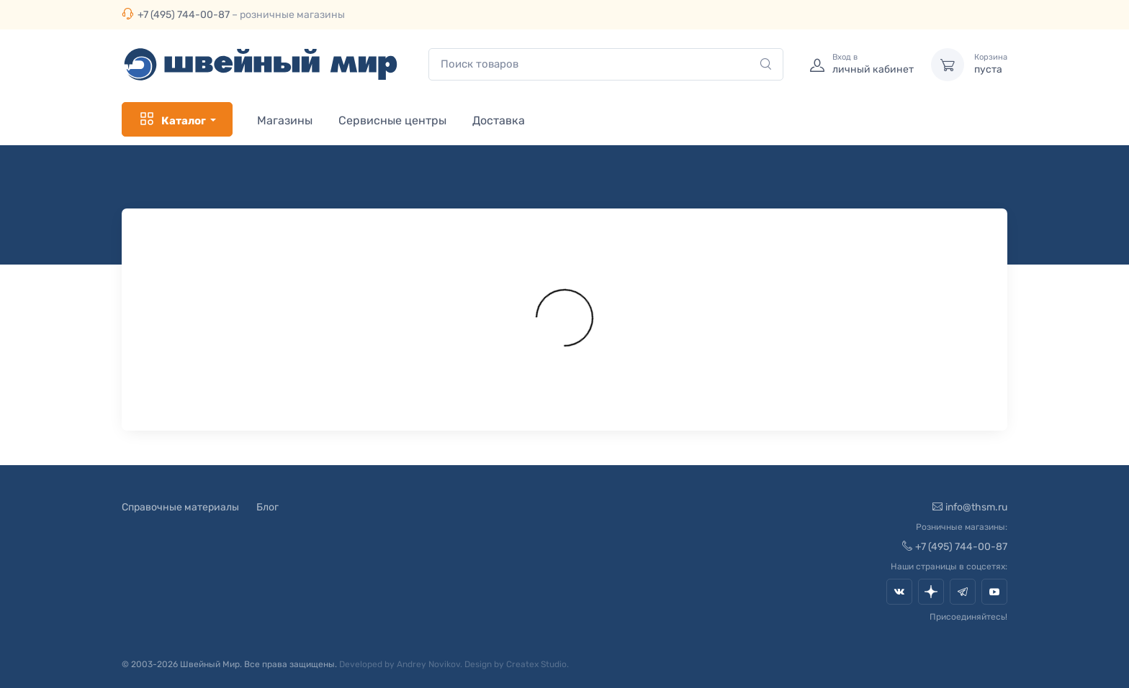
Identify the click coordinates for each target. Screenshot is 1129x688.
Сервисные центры (392, 120)
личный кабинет (873, 64)
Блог (267, 507)
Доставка (498, 120)
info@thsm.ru (969, 507)
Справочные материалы (180, 507)
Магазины (284, 120)
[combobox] (605, 64)
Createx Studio (536, 664)
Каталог (172, 119)
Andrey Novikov (428, 664)
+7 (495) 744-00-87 (184, 15)
